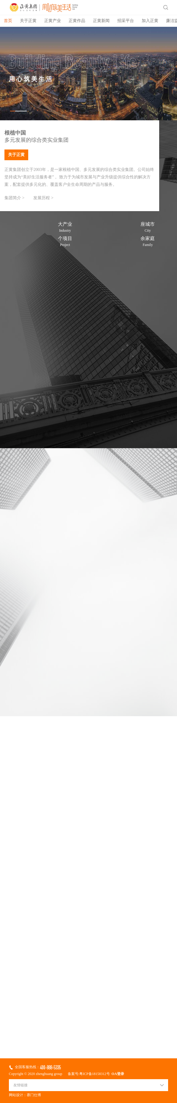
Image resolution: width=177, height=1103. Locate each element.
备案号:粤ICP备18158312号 (89, 1074)
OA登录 (117, 1074)
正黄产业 (52, 21)
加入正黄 (150, 21)
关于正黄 (28, 21)
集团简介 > (14, 198)
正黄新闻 (101, 21)
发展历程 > (43, 198)
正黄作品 (77, 21)
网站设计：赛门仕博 (25, 1095)
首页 (8, 21)
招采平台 (125, 21)
